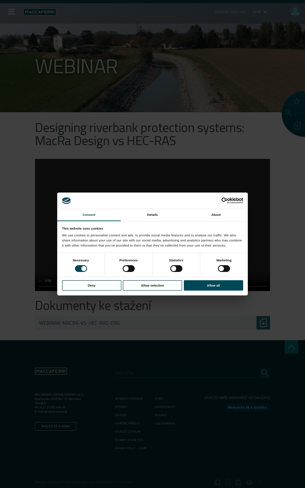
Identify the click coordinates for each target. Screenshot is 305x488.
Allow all (213, 285)
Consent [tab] (89, 214)
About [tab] (216, 214)
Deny (92, 285)
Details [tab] (152, 214)
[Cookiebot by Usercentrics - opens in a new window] (224, 200)
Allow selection (152, 285)
